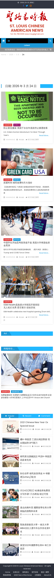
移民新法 (17, 180)
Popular (9, 416)
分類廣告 (38, 575)
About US (47, 575)
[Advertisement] (27, 69)
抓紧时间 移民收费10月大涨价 (18, 182)
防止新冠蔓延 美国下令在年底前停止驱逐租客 (26, 127)
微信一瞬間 (45, 572)
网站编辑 (21, 140)
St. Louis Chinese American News (27, 28)
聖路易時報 (7, 575)
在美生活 (17, 125)
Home (7, 572)
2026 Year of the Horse (23, 575)
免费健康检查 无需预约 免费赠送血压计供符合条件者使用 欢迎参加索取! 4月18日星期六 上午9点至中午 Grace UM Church (26, 396)
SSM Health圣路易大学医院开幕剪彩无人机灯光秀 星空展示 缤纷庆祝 (21, 306)
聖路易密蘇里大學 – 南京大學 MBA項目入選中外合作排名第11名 (35, 528)
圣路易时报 (8, 125)
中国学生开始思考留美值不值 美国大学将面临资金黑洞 (27, 244)
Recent (27, 416)
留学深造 (17, 240)
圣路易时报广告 (17, 392)
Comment (44, 416)
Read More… (44, 135)
